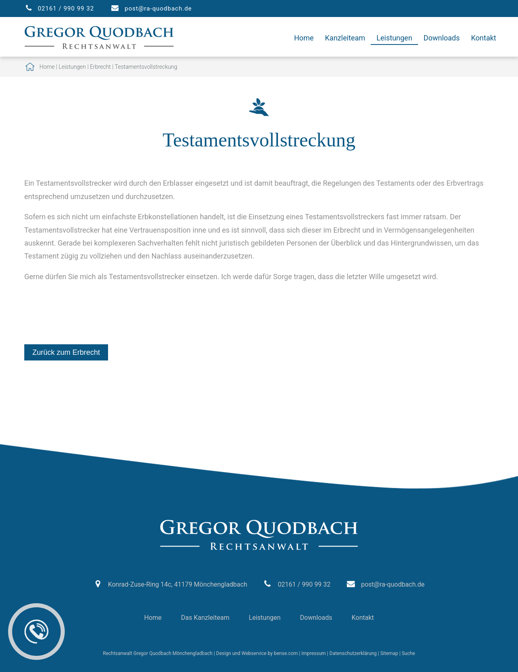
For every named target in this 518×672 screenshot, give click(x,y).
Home (304, 38)
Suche (408, 653)
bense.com (286, 653)
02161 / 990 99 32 (66, 8)
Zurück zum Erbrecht (66, 352)
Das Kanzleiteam (205, 617)
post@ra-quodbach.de (158, 8)
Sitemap (389, 653)
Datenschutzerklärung (353, 653)
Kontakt (483, 38)
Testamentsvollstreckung (146, 67)
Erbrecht (100, 67)
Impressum (313, 653)
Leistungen (394, 38)
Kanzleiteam (345, 38)
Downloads (442, 38)
